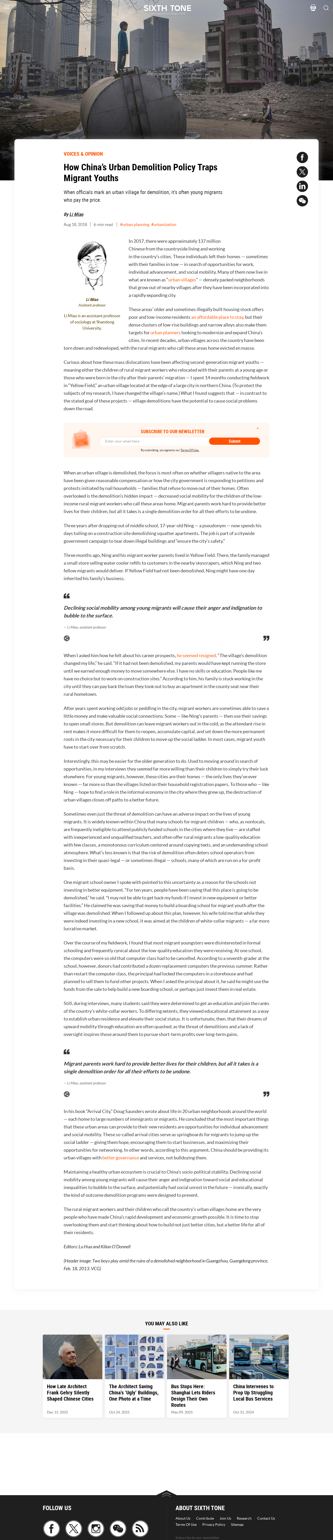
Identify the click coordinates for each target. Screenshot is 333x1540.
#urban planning (134, 224)
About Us (183, 1518)
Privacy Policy (213, 1524)
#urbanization (163, 224)
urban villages (182, 279)
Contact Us (266, 1518)
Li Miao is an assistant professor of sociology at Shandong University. (92, 321)
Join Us (225, 1518)
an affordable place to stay (217, 317)
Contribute (205, 1518)
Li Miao (76, 214)
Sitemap (237, 1524)
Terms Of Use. (189, 450)
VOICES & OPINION (83, 153)
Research (244, 1518)
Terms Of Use (186, 1524)
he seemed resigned (196, 655)
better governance (120, 1157)
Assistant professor (92, 305)
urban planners (165, 332)
